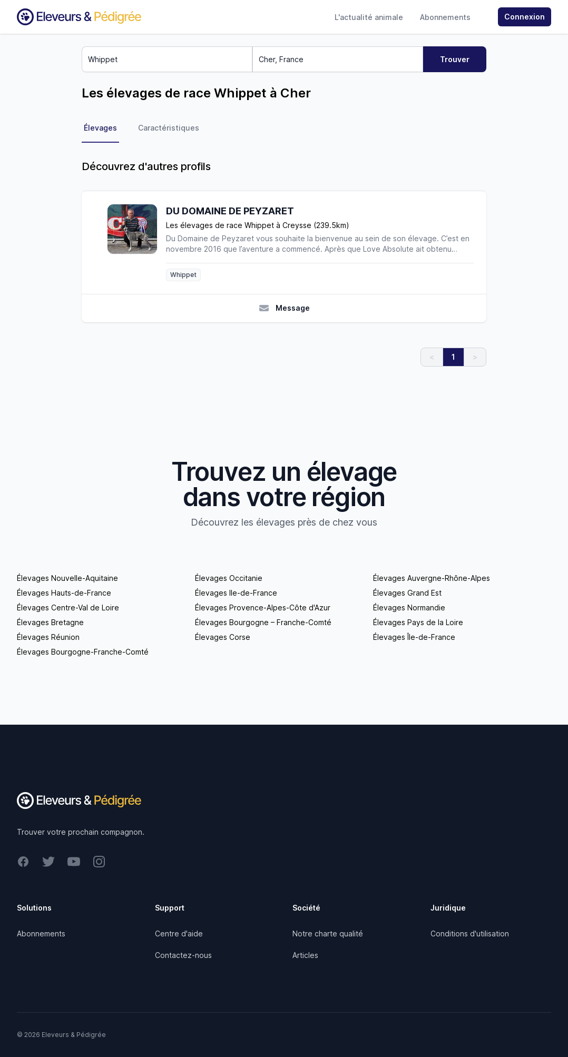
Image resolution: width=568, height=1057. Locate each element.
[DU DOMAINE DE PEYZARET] (136, 242)
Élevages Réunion (48, 637)
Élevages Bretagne (50, 622)
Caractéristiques (168, 127)
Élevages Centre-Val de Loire (68, 607)
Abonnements (445, 17)
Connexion (524, 16)
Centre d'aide (179, 933)
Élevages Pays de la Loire (418, 622)
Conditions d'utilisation (469, 933)
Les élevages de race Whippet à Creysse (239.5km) (257, 225)
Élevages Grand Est (407, 592)
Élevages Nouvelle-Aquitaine (67, 578)
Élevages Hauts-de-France (64, 592)
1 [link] (453, 356)
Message (284, 308)
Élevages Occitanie (228, 578)
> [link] (475, 356)
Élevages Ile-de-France (236, 592)
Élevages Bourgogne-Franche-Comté (83, 651)
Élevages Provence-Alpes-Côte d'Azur (262, 607)
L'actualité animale (369, 17)
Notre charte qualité (327, 933)
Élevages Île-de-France (414, 637)
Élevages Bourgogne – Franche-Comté (263, 622)
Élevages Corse (222, 637)
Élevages (100, 127)
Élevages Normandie (409, 607)
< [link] (431, 356)
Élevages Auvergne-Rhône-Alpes (431, 578)
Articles (305, 955)
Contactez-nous (183, 955)
